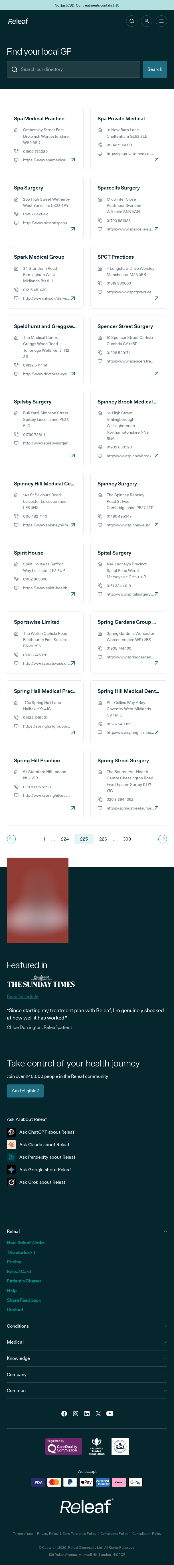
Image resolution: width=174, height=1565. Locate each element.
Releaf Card (19, 1271)
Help (12, 1290)
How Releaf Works (25, 1242)
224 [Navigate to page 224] (65, 839)
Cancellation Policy (146, 1533)
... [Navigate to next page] (115, 839)
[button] (146, 21)
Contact (15, 1309)
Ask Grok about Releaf (36, 1182)
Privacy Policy (47, 1533)
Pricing (14, 1262)
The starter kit (21, 1252)
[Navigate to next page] (162, 839)
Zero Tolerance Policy (79, 1533)
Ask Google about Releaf (39, 1169)
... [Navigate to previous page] (53, 839)
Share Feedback (24, 1300)
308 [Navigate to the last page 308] (127, 839)
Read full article (23, 996)
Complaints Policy (114, 1533)
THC (115, 5)
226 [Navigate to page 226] (103, 839)
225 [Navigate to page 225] (84, 839)
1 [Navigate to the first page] (44, 839)
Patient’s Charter (24, 1281)
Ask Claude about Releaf (38, 1144)
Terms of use (23, 1533)
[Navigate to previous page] (11, 839)
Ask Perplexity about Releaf (41, 1157)
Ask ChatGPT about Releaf (40, 1132)
